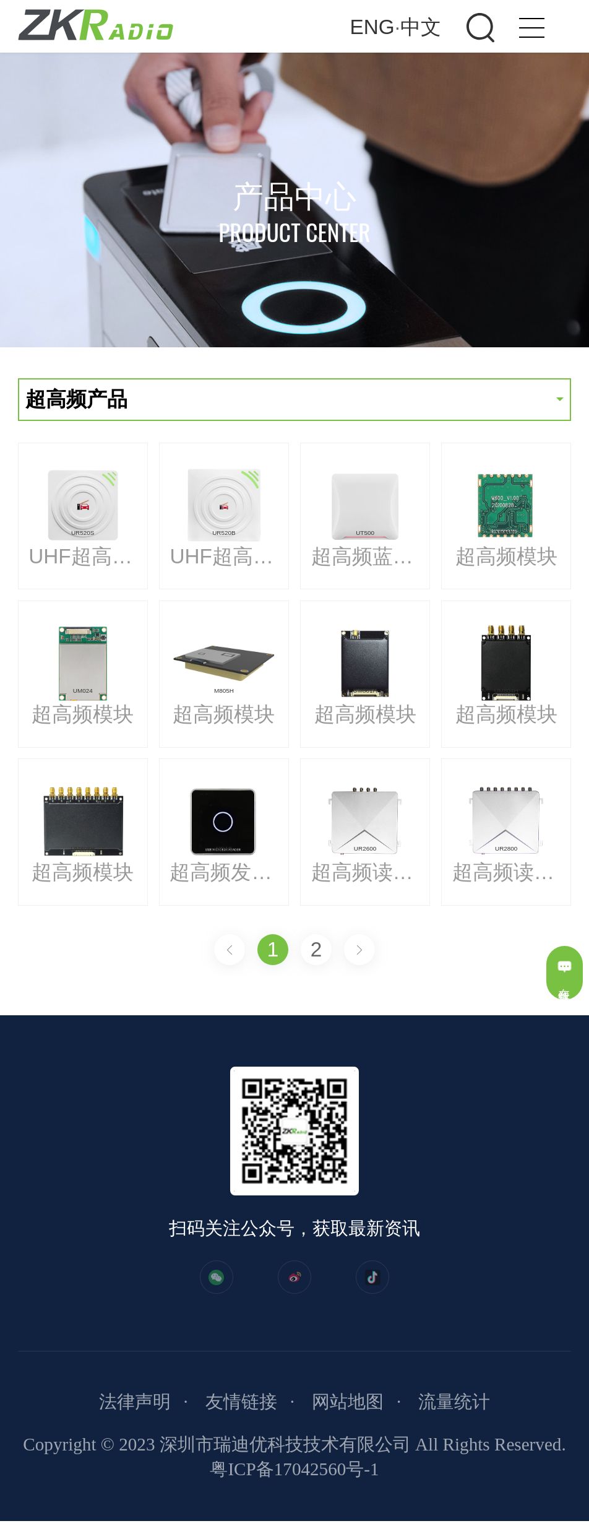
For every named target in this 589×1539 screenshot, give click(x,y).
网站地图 (348, 1419)
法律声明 (135, 1419)
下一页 (359, 949)
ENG (372, 26)
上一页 (229, 949)
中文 (420, 26)
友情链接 (241, 1419)
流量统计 (454, 1419)
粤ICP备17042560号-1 (294, 1487)
